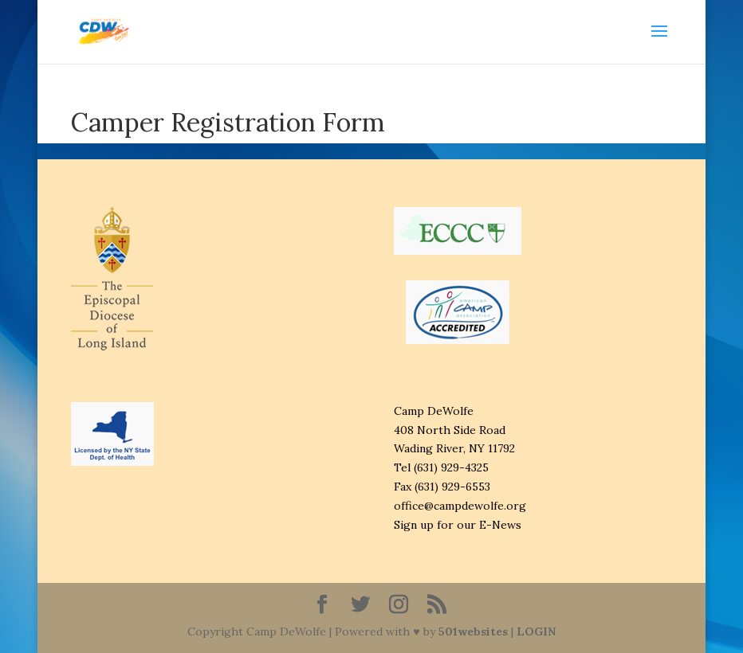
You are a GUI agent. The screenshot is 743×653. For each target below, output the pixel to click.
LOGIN (536, 631)
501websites (473, 631)
